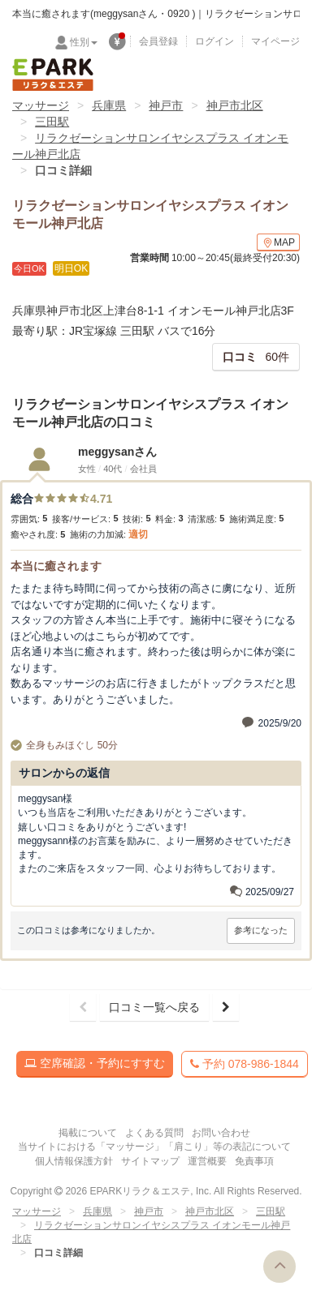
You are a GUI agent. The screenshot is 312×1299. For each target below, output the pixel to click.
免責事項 (254, 1161)
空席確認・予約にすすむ (94, 1063)
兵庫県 (109, 105)
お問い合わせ (221, 1132)
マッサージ (40, 105)
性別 (84, 42)
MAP (278, 243)
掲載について (87, 1132)
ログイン (214, 41)
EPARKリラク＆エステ (52, 74)
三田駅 (52, 121)
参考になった (261, 930)
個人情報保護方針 (74, 1161)
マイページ (275, 41)
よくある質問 (154, 1132)
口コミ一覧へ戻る (154, 1007)
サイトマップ (150, 1161)
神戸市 (166, 105)
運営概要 (207, 1161)
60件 (256, 356)
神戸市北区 (234, 105)
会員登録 (158, 41)
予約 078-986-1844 (244, 1063)
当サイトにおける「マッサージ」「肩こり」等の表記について (154, 1146)
